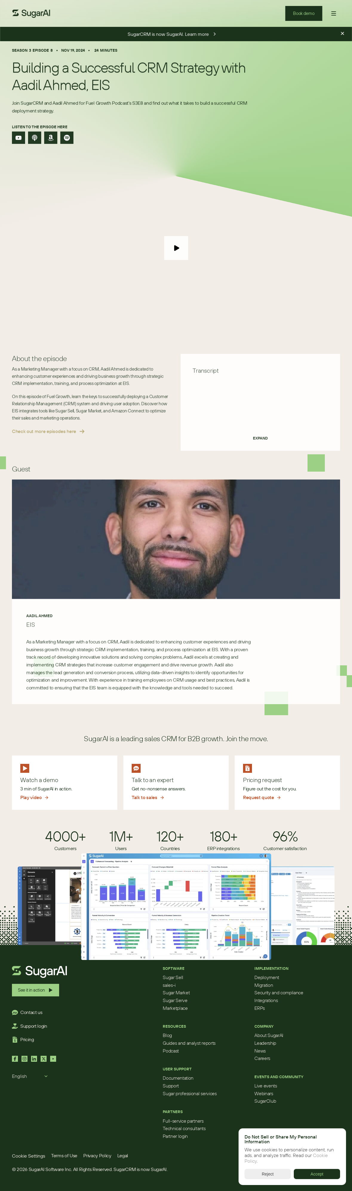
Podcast (171, 1051)
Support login (33, 1026)
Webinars (263, 1093)
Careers (262, 1058)
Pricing (27, 1039)
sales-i (169, 985)
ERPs (259, 1008)
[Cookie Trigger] (28, 1155)
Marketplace (175, 1008)
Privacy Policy (97, 1155)
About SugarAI (268, 1035)
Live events (265, 1086)
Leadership (265, 1043)
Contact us (31, 1012)
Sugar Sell (173, 977)
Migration (263, 985)
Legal (122, 1155)
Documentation (178, 1078)
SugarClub (265, 1101)
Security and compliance (278, 992)
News (260, 1051)
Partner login (175, 1136)
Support (171, 1086)
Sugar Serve (175, 1000)
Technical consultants (184, 1128)
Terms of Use (64, 1155)
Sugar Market (176, 992)
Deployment (266, 977)
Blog (167, 1035)
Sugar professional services (189, 1093)
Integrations (266, 1000)
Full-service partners (183, 1121)
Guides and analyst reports (189, 1043)
